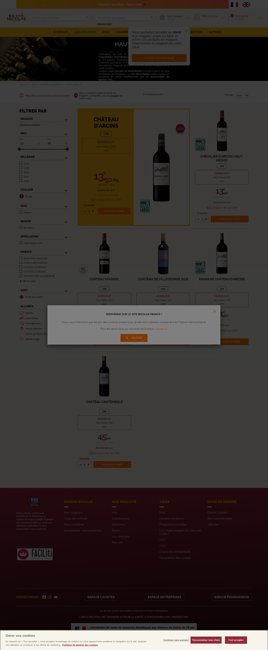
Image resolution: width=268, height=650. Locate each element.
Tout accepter (235, 646)
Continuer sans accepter (176, 646)
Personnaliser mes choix (206, 646)
